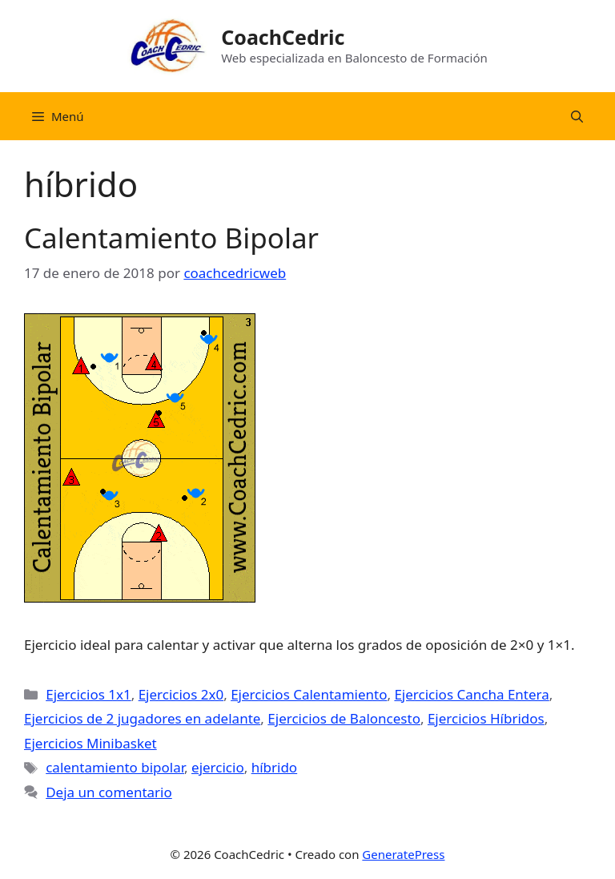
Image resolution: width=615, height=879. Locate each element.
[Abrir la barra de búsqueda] (577, 116)
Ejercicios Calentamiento (309, 694)
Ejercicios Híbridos (486, 718)
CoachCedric (282, 36)
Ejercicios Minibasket (90, 743)
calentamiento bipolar (115, 767)
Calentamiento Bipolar (171, 237)
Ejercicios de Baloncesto (343, 718)
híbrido (274, 767)
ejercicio (217, 767)
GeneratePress (403, 854)
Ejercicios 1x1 (88, 694)
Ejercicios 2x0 (181, 694)
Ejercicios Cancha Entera (471, 694)
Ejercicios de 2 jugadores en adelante (142, 718)
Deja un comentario (109, 792)
